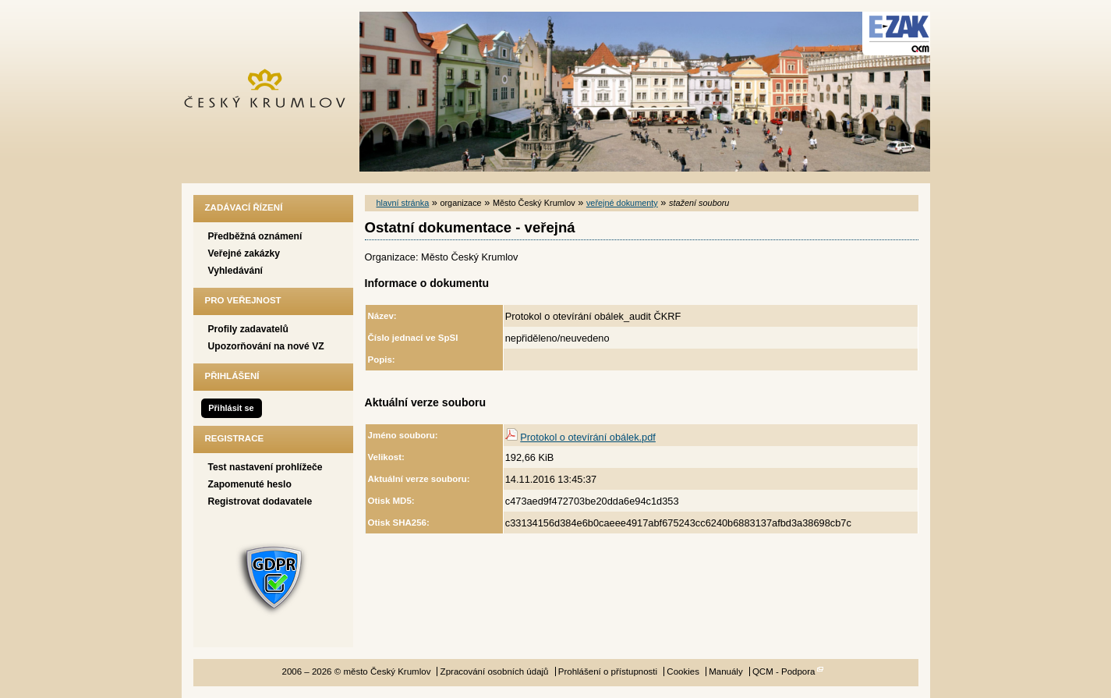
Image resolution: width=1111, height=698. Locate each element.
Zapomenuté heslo (250, 484)
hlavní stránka (403, 202)
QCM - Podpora (784, 671)
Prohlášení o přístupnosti (607, 671)
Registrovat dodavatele (260, 501)
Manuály (726, 671)
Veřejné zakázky (244, 253)
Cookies (683, 671)
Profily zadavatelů (248, 329)
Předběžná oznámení (255, 236)
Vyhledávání (236, 270)
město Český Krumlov (273, 92)
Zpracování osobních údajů (495, 671)
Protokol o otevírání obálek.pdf (588, 437)
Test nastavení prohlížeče (265, 467)
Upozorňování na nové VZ (266, 346)
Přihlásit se (230, 408)
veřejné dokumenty (622, 202)
